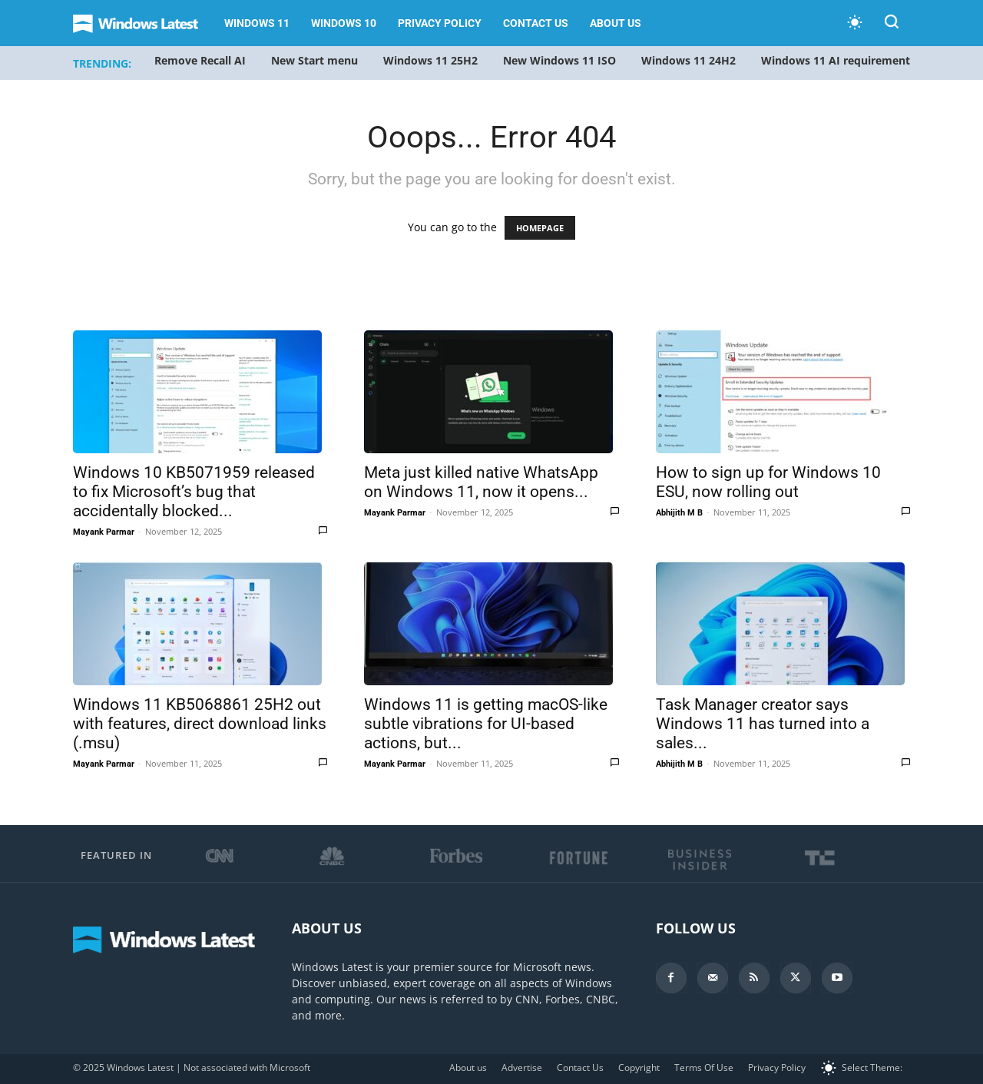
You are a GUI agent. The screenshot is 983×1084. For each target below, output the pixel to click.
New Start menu (314, 60)
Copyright (639, 1067)
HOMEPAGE (540, 228)
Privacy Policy (440, 23)
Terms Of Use (703, 1067)
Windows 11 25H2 (430, 60)
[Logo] (143, 23)
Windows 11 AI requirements (838, 60)
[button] (891, 24)
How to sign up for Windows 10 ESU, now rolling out (768, 482)
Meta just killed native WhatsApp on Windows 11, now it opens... (481, 482)
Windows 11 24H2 (688, 60)
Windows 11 (257, 23)
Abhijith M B (679, 513)
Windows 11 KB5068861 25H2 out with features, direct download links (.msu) (199, 723)
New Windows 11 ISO (559, 60)
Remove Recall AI (200, 60)
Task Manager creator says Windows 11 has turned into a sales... (762, 723)
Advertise (521, 1067)
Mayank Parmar (103, 532)
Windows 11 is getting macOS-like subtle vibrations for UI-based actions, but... (485, 723)
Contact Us (535, 23)
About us (615, 23)
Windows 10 (343, 23)
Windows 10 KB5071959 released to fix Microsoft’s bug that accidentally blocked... (194, 491)
